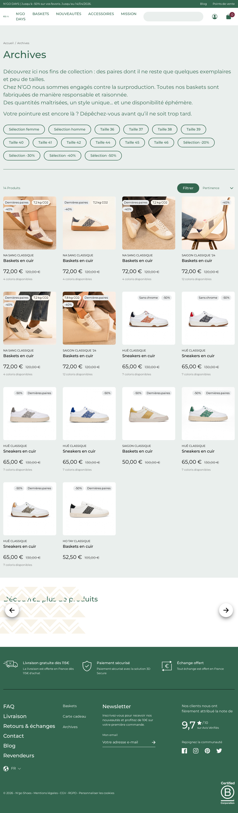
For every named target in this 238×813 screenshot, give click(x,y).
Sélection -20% (196, 142)
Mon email (110, 735)
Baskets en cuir (18, 260)
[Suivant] (226, 610)
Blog (203, 3)
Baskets (70, 706)
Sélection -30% (22, 155)
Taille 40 (16, 142)
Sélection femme (24, 129)
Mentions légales (46, 793)
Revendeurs (18, 755)
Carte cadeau (74, 716)
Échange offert (190, 663)
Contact (13, 736)
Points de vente (224, 3)
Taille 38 (165, 129)
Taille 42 (74, 142)
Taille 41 (45, 142)
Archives (70, 727)
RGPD (72, 793)
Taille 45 (132, 142)
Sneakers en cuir (138, 355)
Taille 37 (136, 129)
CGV (63, 793)
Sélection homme (69, 129)
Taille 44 (103, 142)
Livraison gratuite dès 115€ (46, 663)
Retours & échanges (29, 726)
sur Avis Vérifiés (208, 727)
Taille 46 (161, 142)
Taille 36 (107, 129)
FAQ (8, 706)
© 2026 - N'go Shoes (17, 793)
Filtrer (188, 188)
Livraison (15, 716)
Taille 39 (194, 129)
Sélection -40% (62, 155)
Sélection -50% (103, 155)
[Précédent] (12, 610)
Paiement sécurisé (113, 663)
